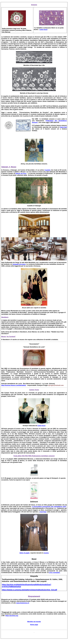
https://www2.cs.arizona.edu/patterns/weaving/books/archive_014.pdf (29, 590)
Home (34, 624)
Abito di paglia (24, 553)
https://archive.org (11, 615)
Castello (48, 170)
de (21, 173)
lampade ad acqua (19, 264)
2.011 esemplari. (54, 572)
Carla (43, 29)
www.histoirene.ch (22, 603)
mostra (46, 553)
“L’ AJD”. (49, 506)
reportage (42, 512)
